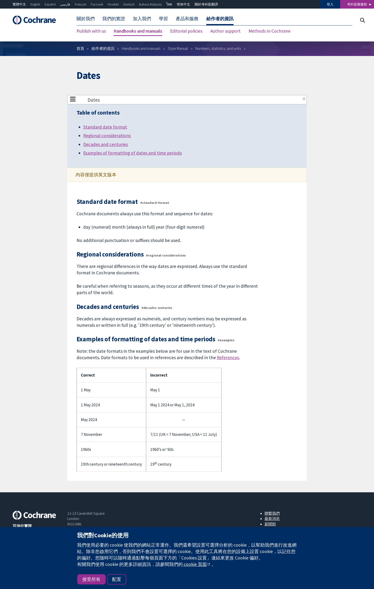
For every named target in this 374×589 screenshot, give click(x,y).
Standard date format (105, 127)
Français (80, 4)
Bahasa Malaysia (150, 4)
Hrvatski (113, 4)
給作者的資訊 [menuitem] (220, 18)
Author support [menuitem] (225, 31)
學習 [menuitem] (163, 18)
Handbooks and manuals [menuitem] (138, 31)
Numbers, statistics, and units (218, 48)
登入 (330, 4)
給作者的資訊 (103, 48)
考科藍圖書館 (357, 4)
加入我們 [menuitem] (142, 18)
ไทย (169, 4)
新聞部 (270, 524)
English (35, 4)
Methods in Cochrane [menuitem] (270, 31)
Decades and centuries (105, 144)
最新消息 (272, 518)
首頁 (80, 48)
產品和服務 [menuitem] (187, 18)
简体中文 (183, 4)
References (228, 357)
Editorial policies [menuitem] (186, 31)
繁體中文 (19, 4)
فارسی (65, 4)
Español (50, 4)
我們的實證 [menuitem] (113, 18)
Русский (97, 4)
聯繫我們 (272, 513)
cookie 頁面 (195, 564)
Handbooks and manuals (141, 48)
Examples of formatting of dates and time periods (132, 153)
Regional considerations (107, 135)
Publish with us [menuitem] (91, 31)
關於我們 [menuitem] (86, 18)
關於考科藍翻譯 (206, 4)
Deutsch (129, 4)
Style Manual (178, 48)
